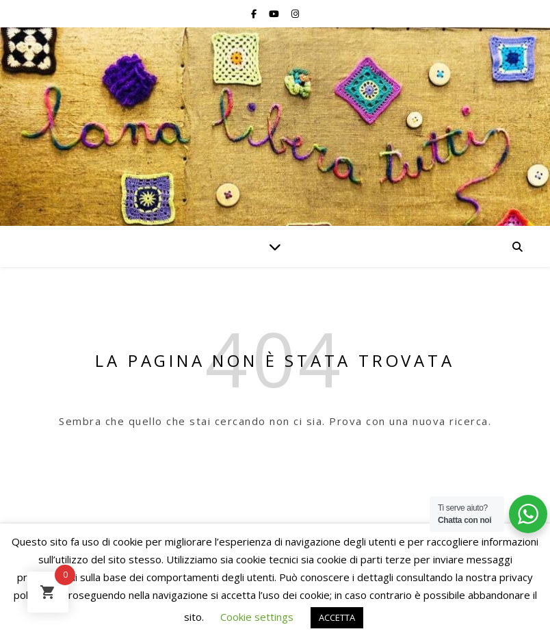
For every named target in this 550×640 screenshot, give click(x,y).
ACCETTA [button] (337, 617)
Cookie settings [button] (256, 617)
